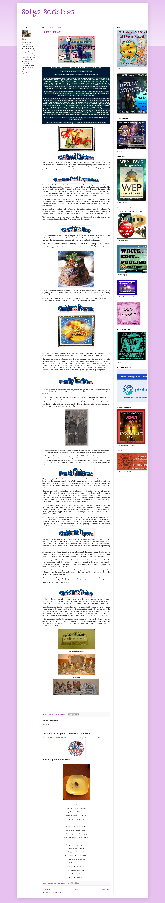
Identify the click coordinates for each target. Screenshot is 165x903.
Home (76, 889)
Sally (25, 39)
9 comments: (62, 714)
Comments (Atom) (56, 892)
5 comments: (62, 883)
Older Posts (105, 889)
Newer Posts (47, 889)
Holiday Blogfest (51, 31)
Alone (45, 724)
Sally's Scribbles (48, 12)
